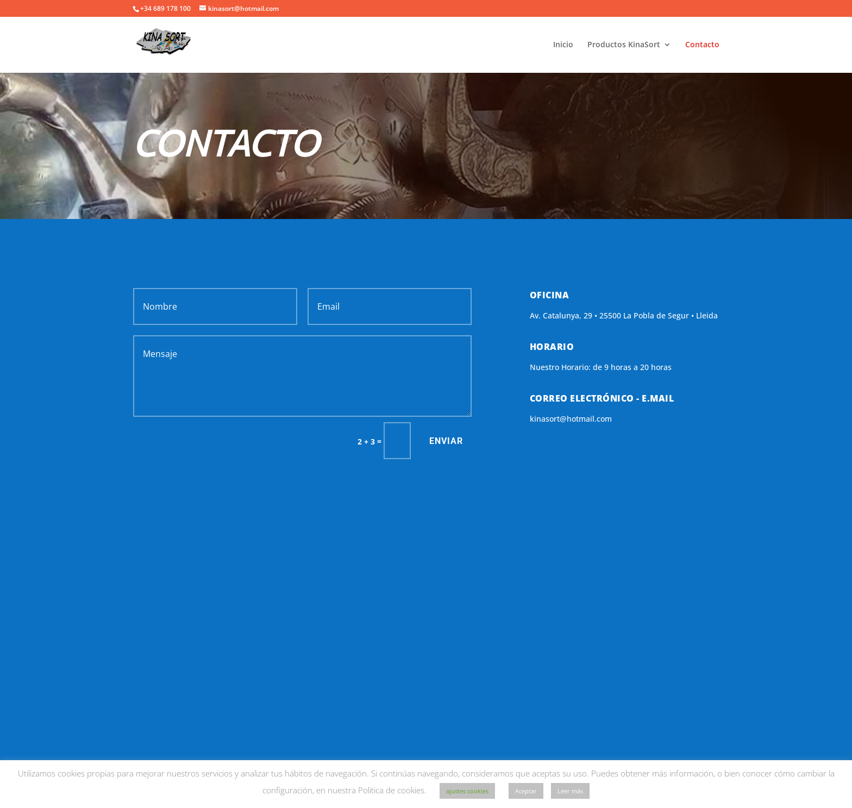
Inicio (563, 45)
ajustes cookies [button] (467, 791)
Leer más (570, 791)
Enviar (446, 441)
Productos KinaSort (623, 45)
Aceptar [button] (526, 791)
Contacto (702, 45)
